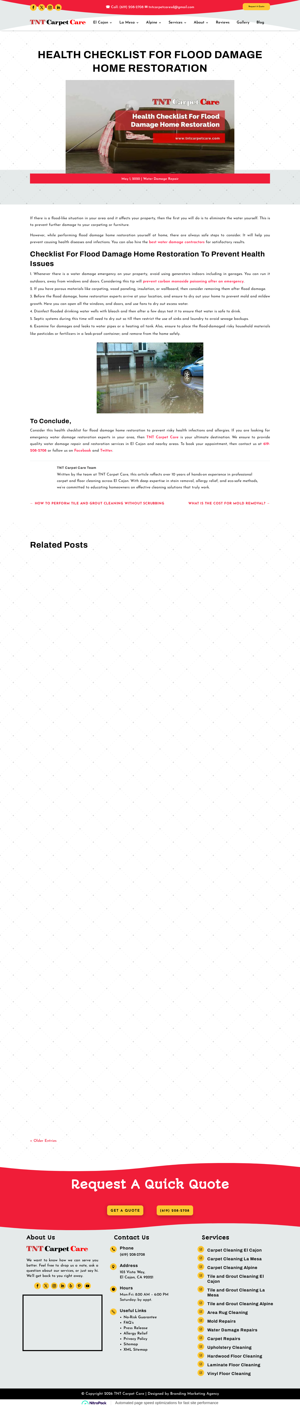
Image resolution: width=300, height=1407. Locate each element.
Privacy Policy (135, 1339)
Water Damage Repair (161, 179)
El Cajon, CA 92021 (136, 1278)
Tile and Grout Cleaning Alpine (240, 1304)
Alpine (155, 23)
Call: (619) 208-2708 (127, 7)
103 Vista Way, (132, 1273)
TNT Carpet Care (162, 437)
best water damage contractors (177, 242)
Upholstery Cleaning (229, 1347)
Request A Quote (248, 8)
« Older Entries (43, 1141)
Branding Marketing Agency (194, 1394)
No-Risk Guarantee (140, 1318)
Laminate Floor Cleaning (233, 1365)
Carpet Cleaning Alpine (232, 1268)
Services (178, 23)
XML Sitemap (136, 1350)
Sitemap (131, 1345)
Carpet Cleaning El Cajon (234, 1250)
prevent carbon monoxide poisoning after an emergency (193, 281)
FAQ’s (129, 1323)
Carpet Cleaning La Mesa (234, 1259)
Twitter (106, 451)
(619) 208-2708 (176, 1211)
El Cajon (105, 23)
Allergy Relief (136, 1334)
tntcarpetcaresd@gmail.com (171, 7)
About (201, 23)
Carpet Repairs (223, 1339)
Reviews (224, 23)
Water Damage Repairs (232, 1330)
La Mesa (131, 23)
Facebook (83, 451)
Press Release (136, 1329)
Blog (260, 23)
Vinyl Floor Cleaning (229, 1374)
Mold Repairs (221, 1321)
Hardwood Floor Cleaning (234, 1356)
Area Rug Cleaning (227, 1313)
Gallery (244, 23)
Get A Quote (124, 1211)
